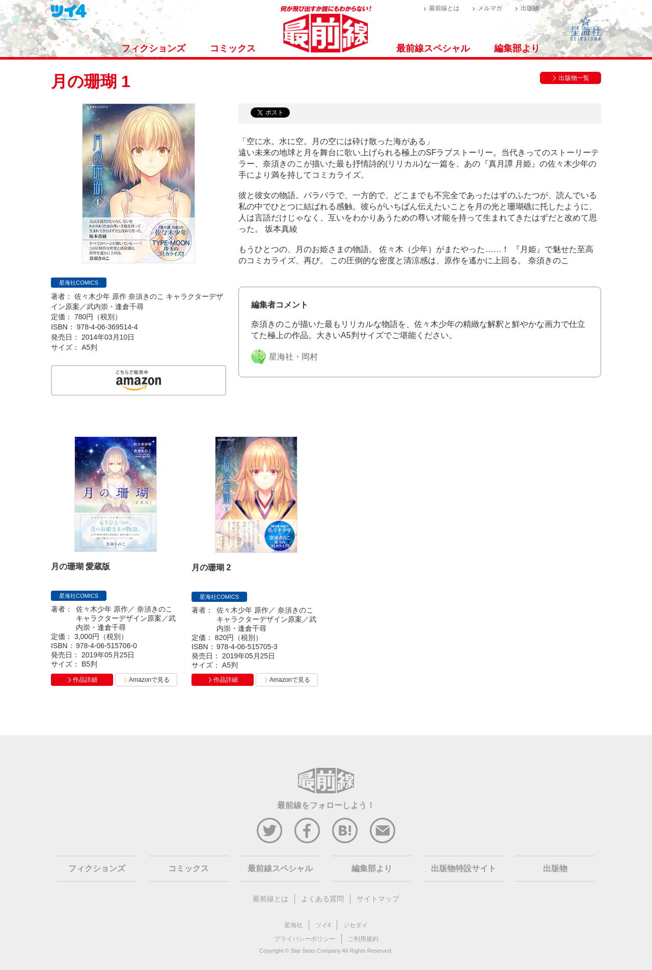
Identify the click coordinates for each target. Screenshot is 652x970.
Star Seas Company (315, 951)
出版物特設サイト (463, 868)
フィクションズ (153, 48)
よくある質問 (322, 899)
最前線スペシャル (433, 48)
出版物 (530, 8)
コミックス (233, 48)
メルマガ (490, 8)
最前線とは (444, 8)
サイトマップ (378, 899)
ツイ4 (323, 925)
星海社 (293, 925)
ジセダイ (355, 925)
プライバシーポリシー (304, 939)
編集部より (517, 48)
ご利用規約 (363, 939)
